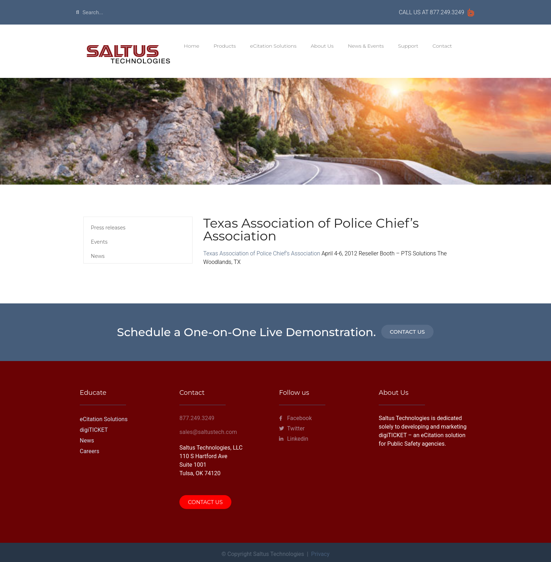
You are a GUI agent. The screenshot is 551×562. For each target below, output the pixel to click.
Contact (442, 46)
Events (99, 242)
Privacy (320, 554)
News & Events (366, 46)
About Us (322, 46)
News (98, 256)
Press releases (108, 227)
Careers (89, 451)
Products (225, 46)
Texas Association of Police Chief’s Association (261, 253)
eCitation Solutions (273, 46)
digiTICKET (94, 429)
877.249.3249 (447, 12)
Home (191, 46)
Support (408, 46)
